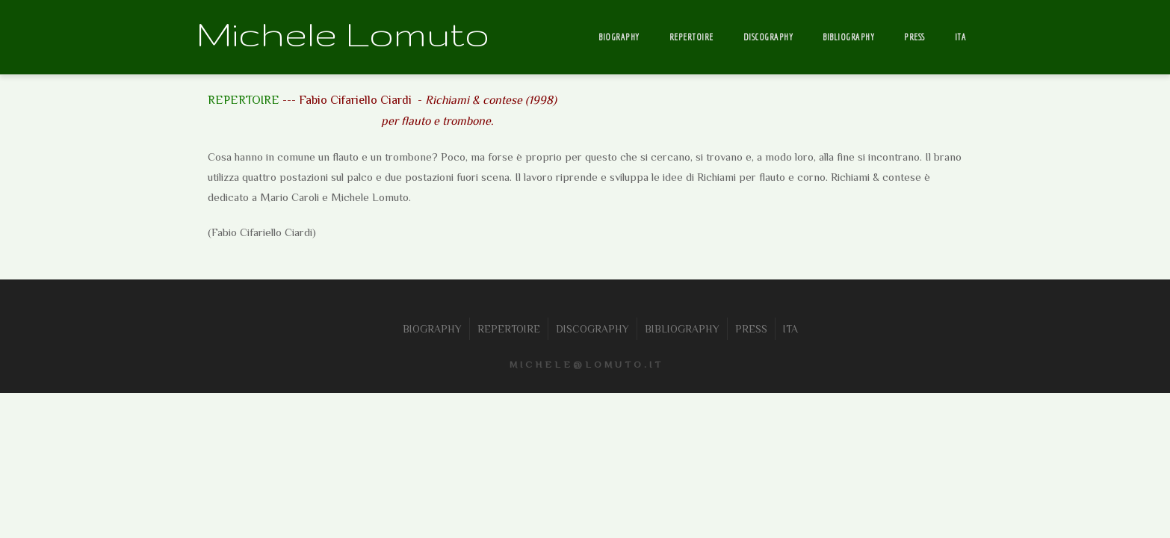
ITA (961, 37)
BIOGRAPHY (619, 37)
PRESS (914, 37)
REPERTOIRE (691, 37)
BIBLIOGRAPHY (848, 37)
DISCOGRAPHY (768, 37)
